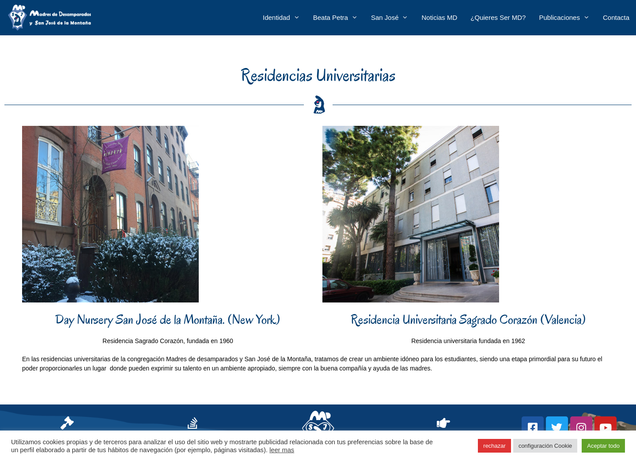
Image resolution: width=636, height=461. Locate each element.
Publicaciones (567, 17)
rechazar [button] (494, 445)
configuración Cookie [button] (545, 445)
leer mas (281, 449)
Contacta (616, 17)
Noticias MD (439, 17)
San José (393, 17)
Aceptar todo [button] (603, 445)
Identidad (285, 17)
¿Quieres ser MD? (498, 17)
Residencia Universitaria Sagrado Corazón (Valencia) (468, 319)
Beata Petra (338, 17)
